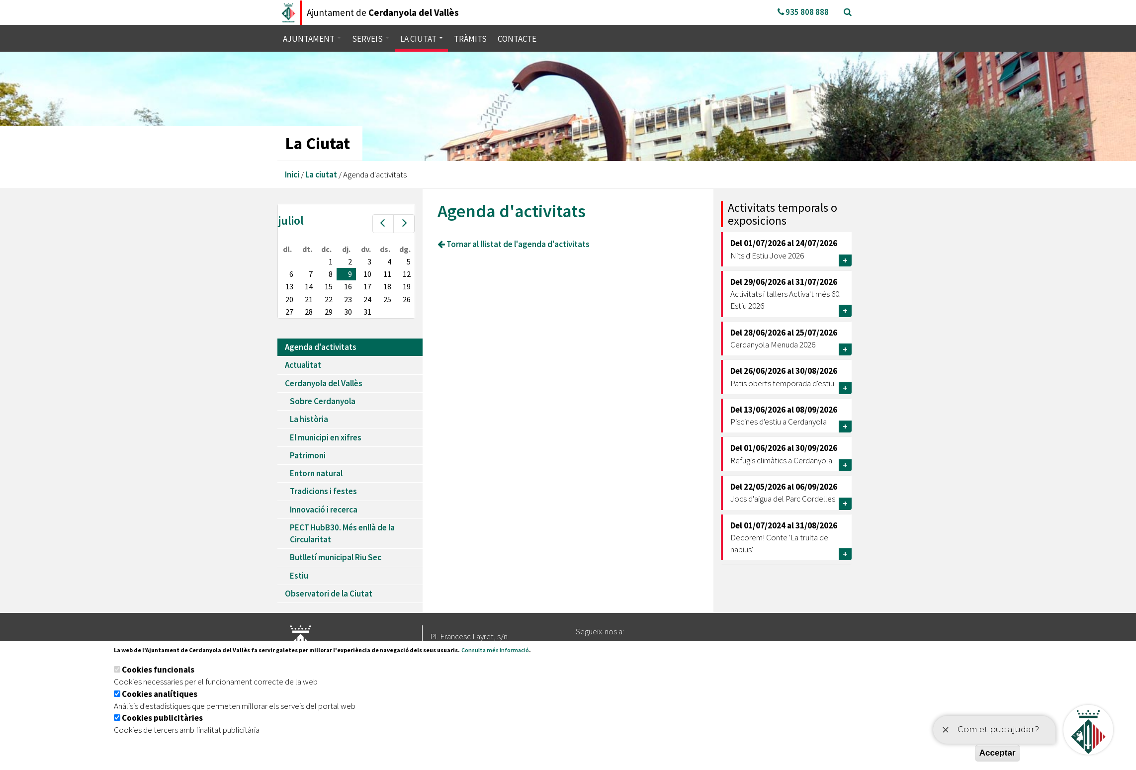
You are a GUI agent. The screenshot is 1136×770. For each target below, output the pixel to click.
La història (309, 419)
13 (289, 286)
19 (407, 286)
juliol (291, 220)
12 (407, 274)
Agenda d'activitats (320, 347)
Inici (292, 174)
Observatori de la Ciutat (328, 593)
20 (289, 299)
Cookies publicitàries (162, 717)
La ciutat (421, 38)
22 (329, 299)
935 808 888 (803, 11)
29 (329, 312)
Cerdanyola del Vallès (323, 383)
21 (309, 299)
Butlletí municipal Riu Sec (335, 557)
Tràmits (470, 38)
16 (348, 286)
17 (367, 286)
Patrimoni (308, 455)
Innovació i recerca (323, 509)
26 (407, 299)
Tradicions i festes (323, 491)
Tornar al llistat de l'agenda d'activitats (513, 244)
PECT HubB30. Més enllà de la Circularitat (342, 533)
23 (348, 299)
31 (367, 312)
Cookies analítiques (159, 693)
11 (387, 274)
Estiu (299, 575)
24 (367, 299)
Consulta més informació (495, 650)
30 (348, 312)
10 (367, 274)
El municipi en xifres (325, 437)
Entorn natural (316, 473)
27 (289, 312)
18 (387, 286)
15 (329, 286)
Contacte (517, 38)
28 (309, 312)
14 (309, 286)
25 (387, 299)
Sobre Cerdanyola (322, 401)
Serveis (370, 38)
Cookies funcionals (158, 669)
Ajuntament (312, 38)
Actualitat (303, 364)
